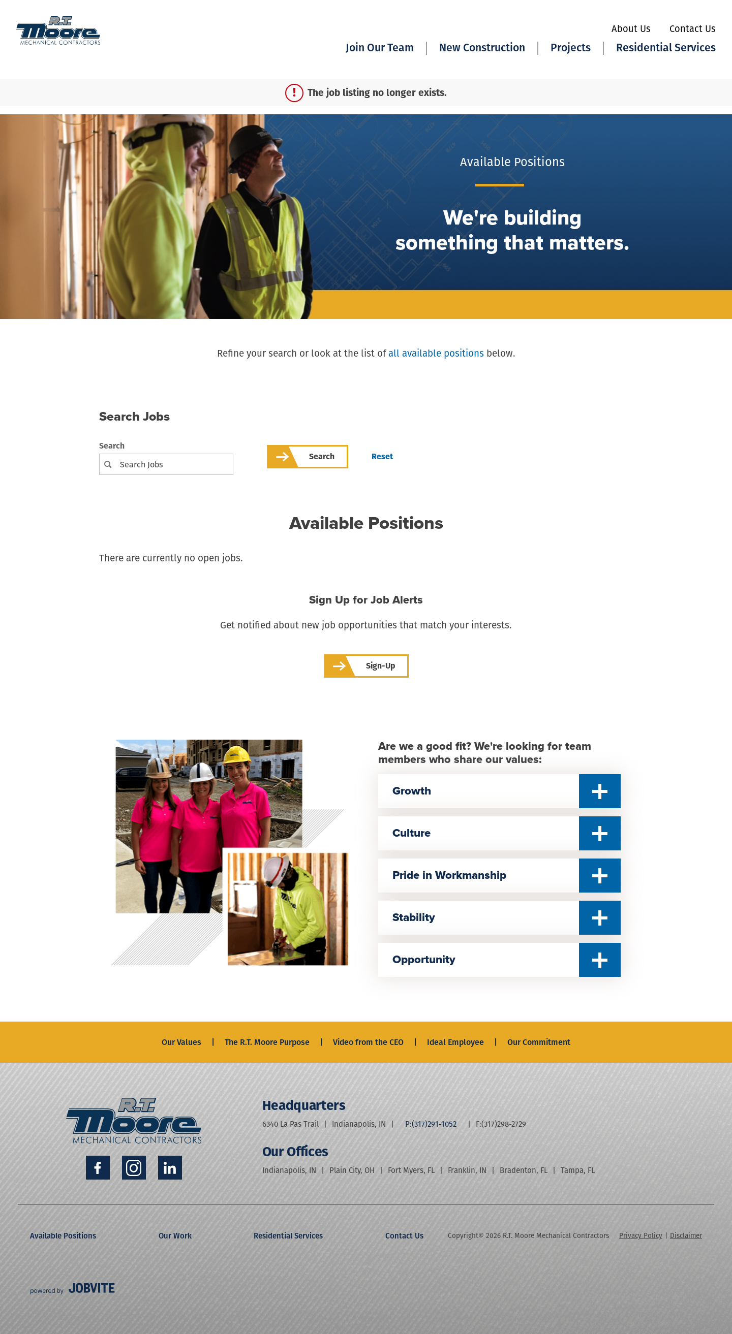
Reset (382, 456)
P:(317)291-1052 (430, 1124)
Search (112, 446)
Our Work (175, 1236)
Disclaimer (686, 1235)
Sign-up (380, 666)
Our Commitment (538, 1042)
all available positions (436, 353)
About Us (631, 29)
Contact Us (692, 29)
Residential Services (288, 1236)
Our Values (181, 1042)
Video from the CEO (368, 1042)
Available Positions (63, 1236)
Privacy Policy (640, 1235)
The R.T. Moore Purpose (267, 1042)
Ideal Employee (455, 1042)
